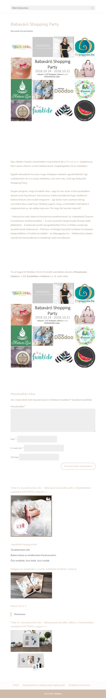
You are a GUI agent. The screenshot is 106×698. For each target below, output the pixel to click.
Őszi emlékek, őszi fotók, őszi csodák (30, 560)
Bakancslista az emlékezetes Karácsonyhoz (33, 555)
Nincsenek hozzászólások (22, 31)
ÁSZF (16, 685)
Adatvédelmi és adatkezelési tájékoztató (43, 685)
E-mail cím (17, 448)
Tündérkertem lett (20, 549)
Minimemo (19, 614)
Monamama (72, 161)
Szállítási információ (79, 685)
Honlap (14, 457)
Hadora (58, 693)
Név (14, 439)
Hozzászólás (18, 406)
